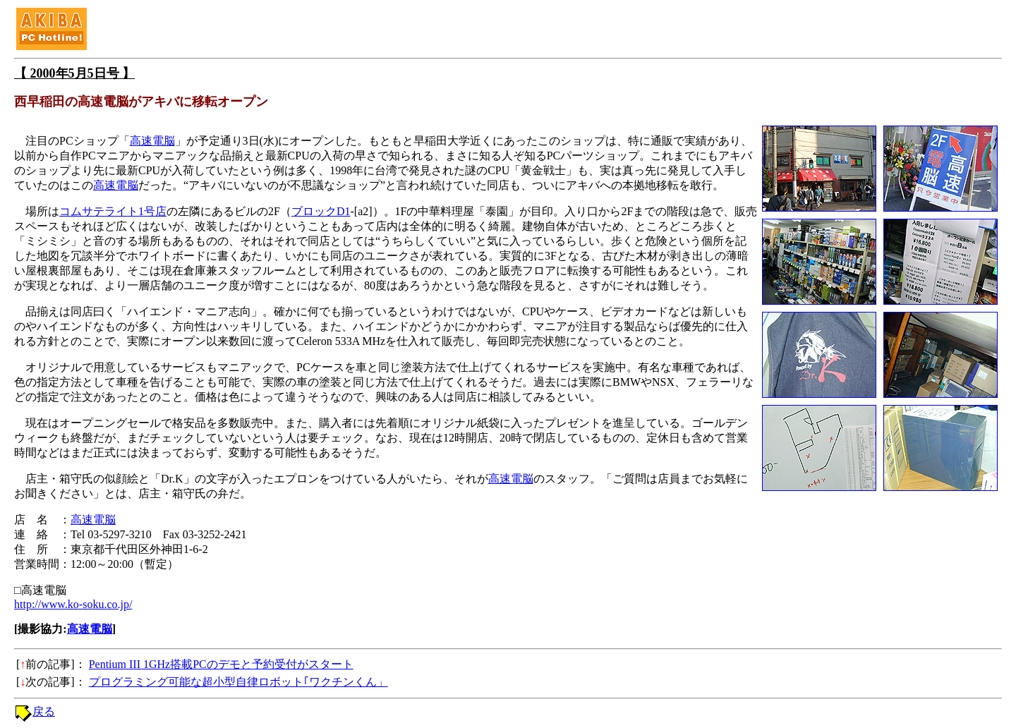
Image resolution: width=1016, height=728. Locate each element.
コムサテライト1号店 (113, 211)
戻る (43, 711)
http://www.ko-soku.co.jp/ (73, 604)
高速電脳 (152, 141)
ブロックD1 (321, 211)
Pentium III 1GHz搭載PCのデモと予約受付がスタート (221, 664)
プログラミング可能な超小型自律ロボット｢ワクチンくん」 (238, 682)
